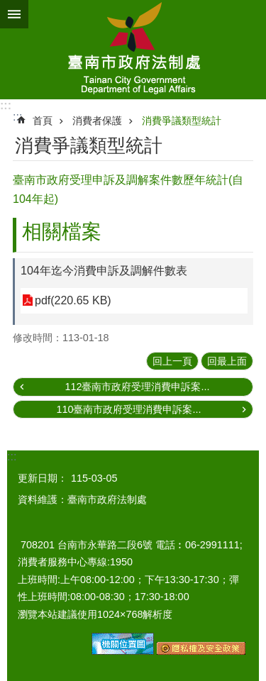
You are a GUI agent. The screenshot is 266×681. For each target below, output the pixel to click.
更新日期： (42, 478)
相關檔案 (61, 232)
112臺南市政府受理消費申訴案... (137, 386)
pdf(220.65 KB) (73, 300)
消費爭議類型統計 (181, 120)
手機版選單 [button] (14, 14)
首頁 (42, 120)
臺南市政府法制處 (133, 49)
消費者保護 (97, 120)
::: (5, 105)
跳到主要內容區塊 (7, 7)
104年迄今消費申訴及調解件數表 (104, 271)
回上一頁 (172, 361)
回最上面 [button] (227, 361)
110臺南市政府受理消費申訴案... (128, 409)
